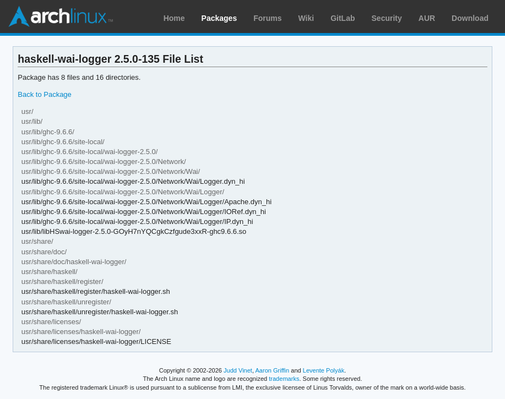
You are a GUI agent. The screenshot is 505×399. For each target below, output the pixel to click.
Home (174, 18)
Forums (267, 18)
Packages (219, 18)
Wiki (306, 18)
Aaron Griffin (272, 370)
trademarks (284, 378)
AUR (427, 18)
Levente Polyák (323, 370)
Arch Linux (60, 17)
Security (387, 18)
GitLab (342, 18)
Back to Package (44, 94)
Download (470, 18)
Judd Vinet (238, 370)
